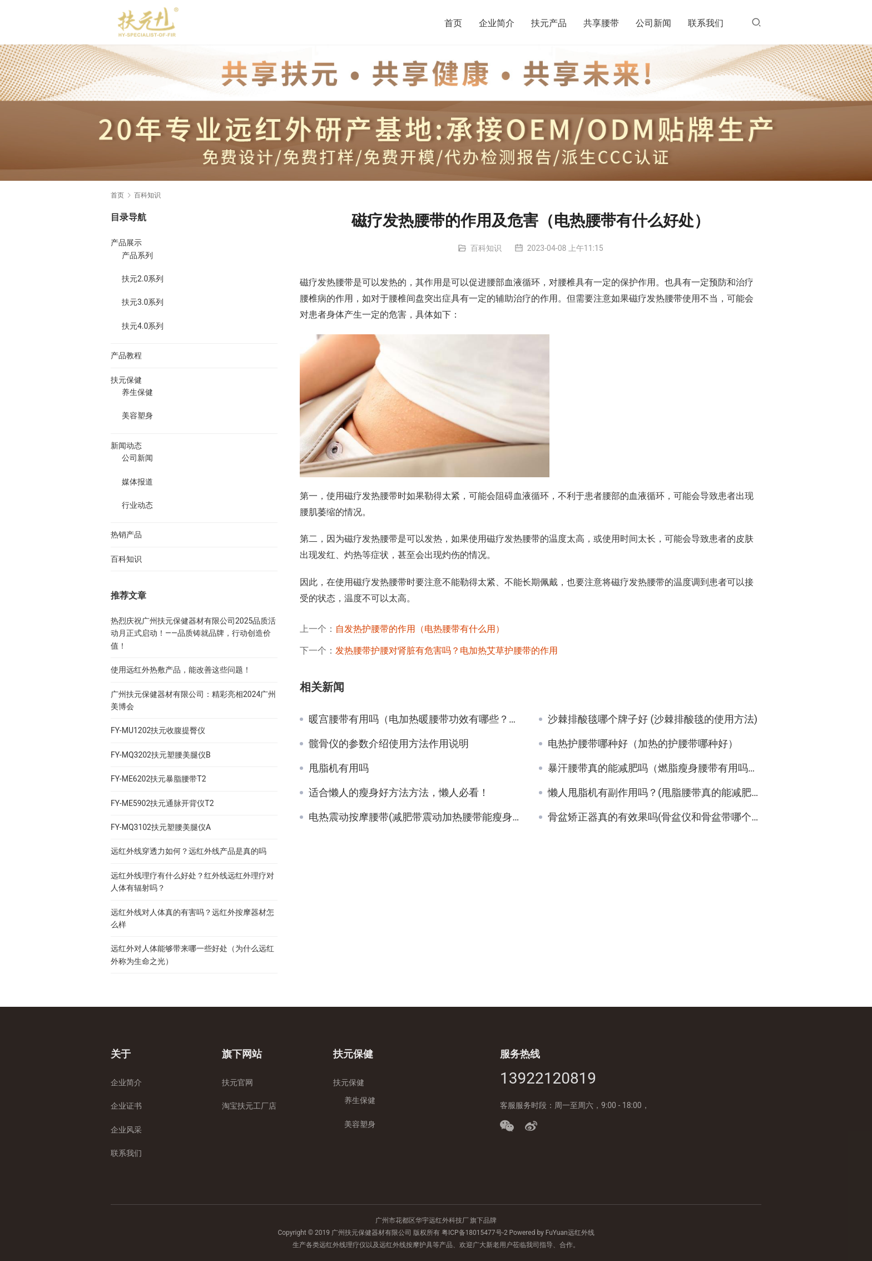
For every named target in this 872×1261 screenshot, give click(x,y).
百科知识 (486, 248)
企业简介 (496, 23)
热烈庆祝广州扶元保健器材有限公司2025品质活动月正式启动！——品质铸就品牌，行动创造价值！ (193, 633)
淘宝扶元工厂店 (249, 1105)
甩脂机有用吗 (339, 768)
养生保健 (137, 392)
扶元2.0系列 (143, 278)
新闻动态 (126, 445)
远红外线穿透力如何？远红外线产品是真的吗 (188, 851)
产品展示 (126, 242)
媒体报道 (137, 481)
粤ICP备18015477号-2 (475, 1233)
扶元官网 (237, 1082)
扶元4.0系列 (143, 326)
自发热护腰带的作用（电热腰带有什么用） (419, 629)
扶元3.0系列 (143, 302)
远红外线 (581, 1233)
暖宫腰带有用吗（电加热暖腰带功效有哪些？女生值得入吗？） (415, 719)
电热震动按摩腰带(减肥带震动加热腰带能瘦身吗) (415, 817)
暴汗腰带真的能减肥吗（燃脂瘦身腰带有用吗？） (654, 768)
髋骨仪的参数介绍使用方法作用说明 (389, 743)
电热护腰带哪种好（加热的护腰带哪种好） (643, 743)
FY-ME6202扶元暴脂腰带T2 (158, 778)
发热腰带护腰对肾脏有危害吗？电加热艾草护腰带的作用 (446, 650)
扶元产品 (549, 23)
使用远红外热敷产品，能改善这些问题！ (181, 669)
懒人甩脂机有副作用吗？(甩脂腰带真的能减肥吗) (654, 792)
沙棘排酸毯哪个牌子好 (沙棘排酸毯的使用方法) (652, 719)
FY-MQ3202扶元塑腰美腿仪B (161, 754)
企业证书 (126, 1105)
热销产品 (126, 534)
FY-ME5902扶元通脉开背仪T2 (162, 803)
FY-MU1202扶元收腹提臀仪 (158, 730)
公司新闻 (653, 23)
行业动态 (137, 505)
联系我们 (706, 23)
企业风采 (126, 1129)
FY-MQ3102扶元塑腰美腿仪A (161, 827)
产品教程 (126, 355)
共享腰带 (601, 23)
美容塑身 (137, 415)
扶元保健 (126, 379)
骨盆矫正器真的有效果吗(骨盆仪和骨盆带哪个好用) (654, 817)
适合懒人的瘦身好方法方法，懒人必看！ (399, 792)
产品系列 (137, 255)
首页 (453, 23)
